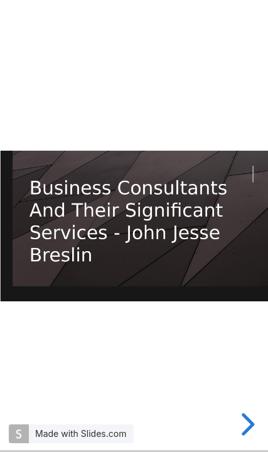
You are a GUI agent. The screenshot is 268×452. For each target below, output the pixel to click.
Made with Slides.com (80, 433)
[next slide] (246, 424)
